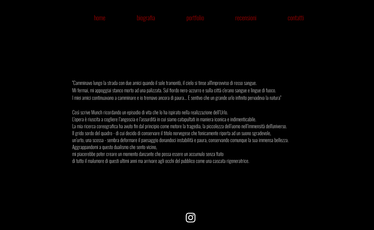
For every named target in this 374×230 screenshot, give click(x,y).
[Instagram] (190, 217)
